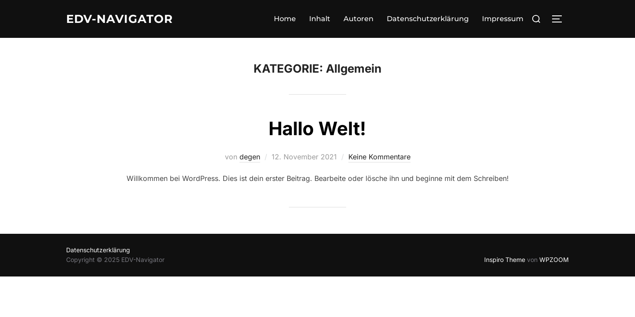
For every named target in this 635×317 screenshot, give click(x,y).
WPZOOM (554, 259)
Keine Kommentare (379, 156)
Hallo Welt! (317, 128)
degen (249, 156)
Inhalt (319, 19)
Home (285, 19)
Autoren (359, 19)
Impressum (502, 19)
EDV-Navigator (119, 19)
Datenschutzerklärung (428, 19)
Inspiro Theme (504, 259)
